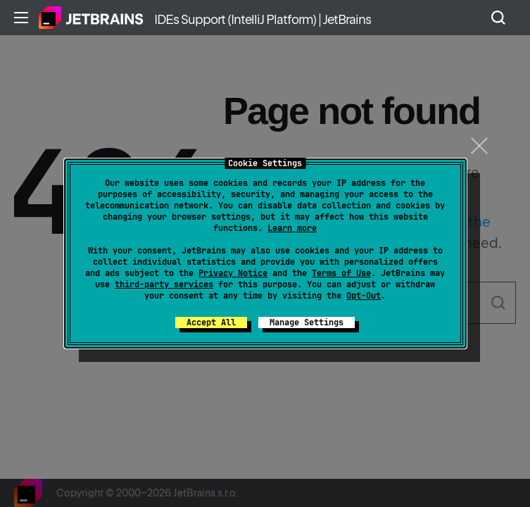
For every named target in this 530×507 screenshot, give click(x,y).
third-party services (164, 284)
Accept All (211, 322)
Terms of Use (341, 273)
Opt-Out (363, 295)
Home (91, 17)
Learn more (292, 228)
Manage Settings (306, 322)
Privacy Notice (232, 273)
